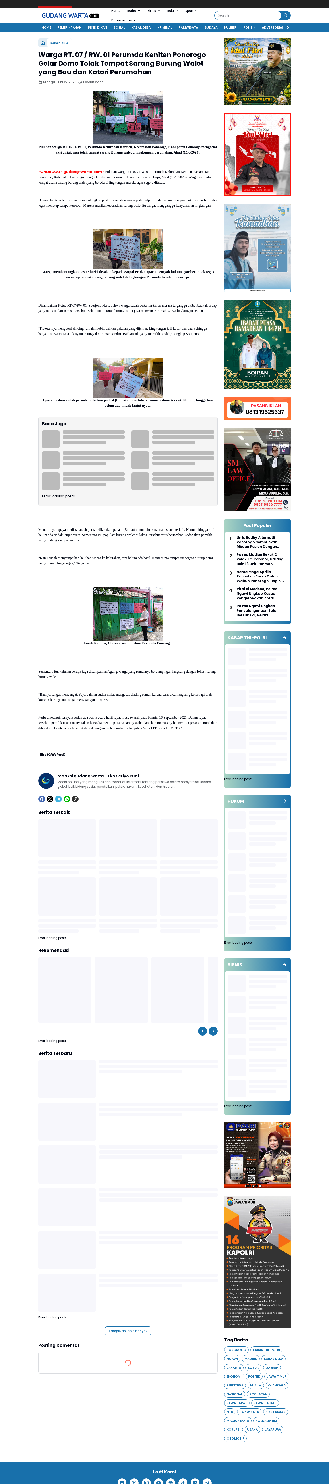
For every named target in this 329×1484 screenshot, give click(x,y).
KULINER (230, 27)
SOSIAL (119, 27)
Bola (173, 10)
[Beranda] (42, 42)
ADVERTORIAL (273, 27)
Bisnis (154, 10)
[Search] (248, 15)
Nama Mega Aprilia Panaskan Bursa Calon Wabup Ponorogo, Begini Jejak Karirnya (259, 576)
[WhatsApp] (67, 799)
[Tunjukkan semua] (284, 637)
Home (116, 10)
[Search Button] (285, 15)
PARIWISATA (188, 27)
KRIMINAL (164, 27)
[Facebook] (41, 799)
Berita (134, 10)
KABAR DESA (141, 27)
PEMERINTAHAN (69, 27)
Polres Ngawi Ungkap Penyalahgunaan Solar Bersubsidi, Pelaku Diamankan (257, 611)
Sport (191, 10)
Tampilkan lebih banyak (128, 1331)
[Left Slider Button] (202, 1031)
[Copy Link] (75, 799)
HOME (46, 27)
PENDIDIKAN (97, 27)
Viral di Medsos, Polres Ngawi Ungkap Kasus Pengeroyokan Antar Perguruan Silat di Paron (259, 594)
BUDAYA (211, 27)
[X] (50, 799)
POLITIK (249, 27)
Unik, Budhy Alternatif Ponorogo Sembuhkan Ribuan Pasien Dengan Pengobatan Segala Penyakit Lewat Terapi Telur (262, 542)
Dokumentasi (124, 20)
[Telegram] (58, 799)
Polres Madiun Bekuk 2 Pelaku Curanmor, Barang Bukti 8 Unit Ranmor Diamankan (260, 559)
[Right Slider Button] (286, 27)
